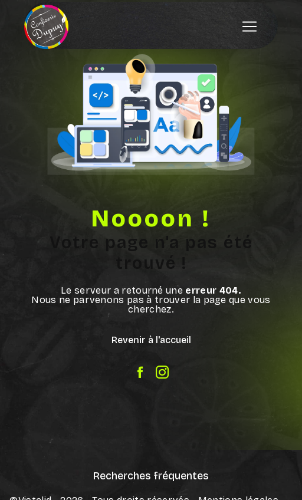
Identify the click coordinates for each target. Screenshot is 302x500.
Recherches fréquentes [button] (151, 476)
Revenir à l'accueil (151, 340)
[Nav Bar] (249, 26)
